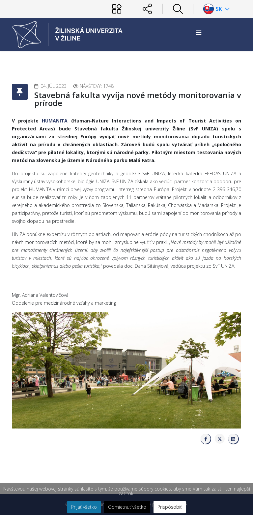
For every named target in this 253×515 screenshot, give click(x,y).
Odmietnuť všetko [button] (127, 507)
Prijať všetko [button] (84, 507)
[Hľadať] (178, 9)
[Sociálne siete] (147, 9)
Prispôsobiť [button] (169, 507)
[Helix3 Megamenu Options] (199, 32)
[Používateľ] (116, 9)
